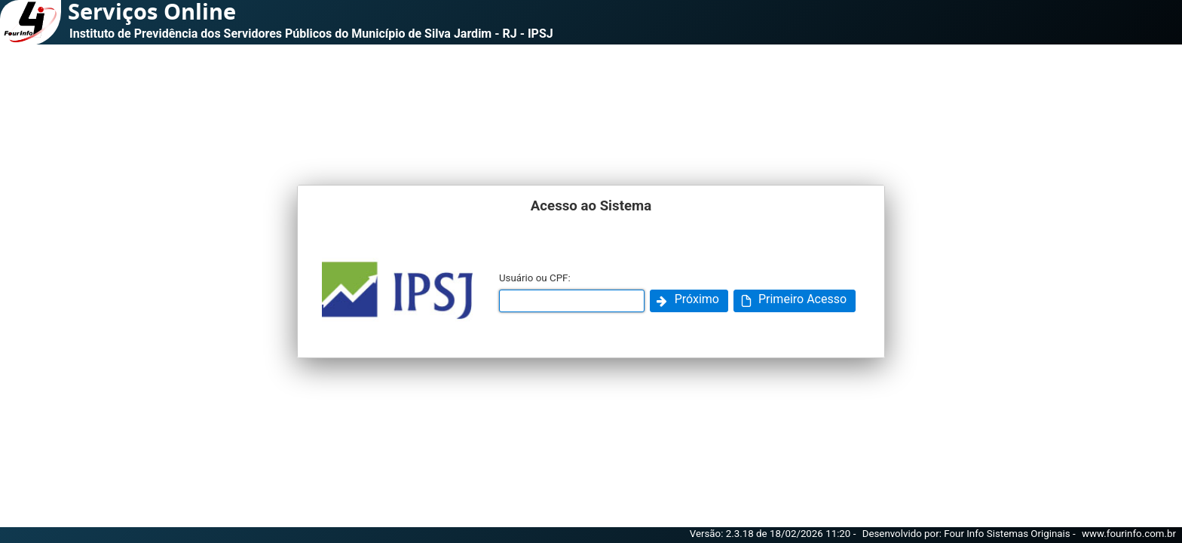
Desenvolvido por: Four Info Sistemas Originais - (970, 533)
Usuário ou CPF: (535, 278)
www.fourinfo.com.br (1129, 533)
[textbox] (572, 301)
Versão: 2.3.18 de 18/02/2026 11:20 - (774, 533)
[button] (689, 301)
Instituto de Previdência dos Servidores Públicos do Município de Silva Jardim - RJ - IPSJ (311, 33)
